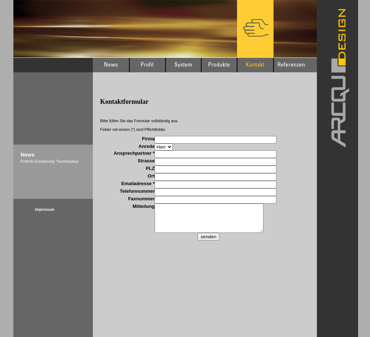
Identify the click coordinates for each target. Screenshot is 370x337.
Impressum (44, 210)
